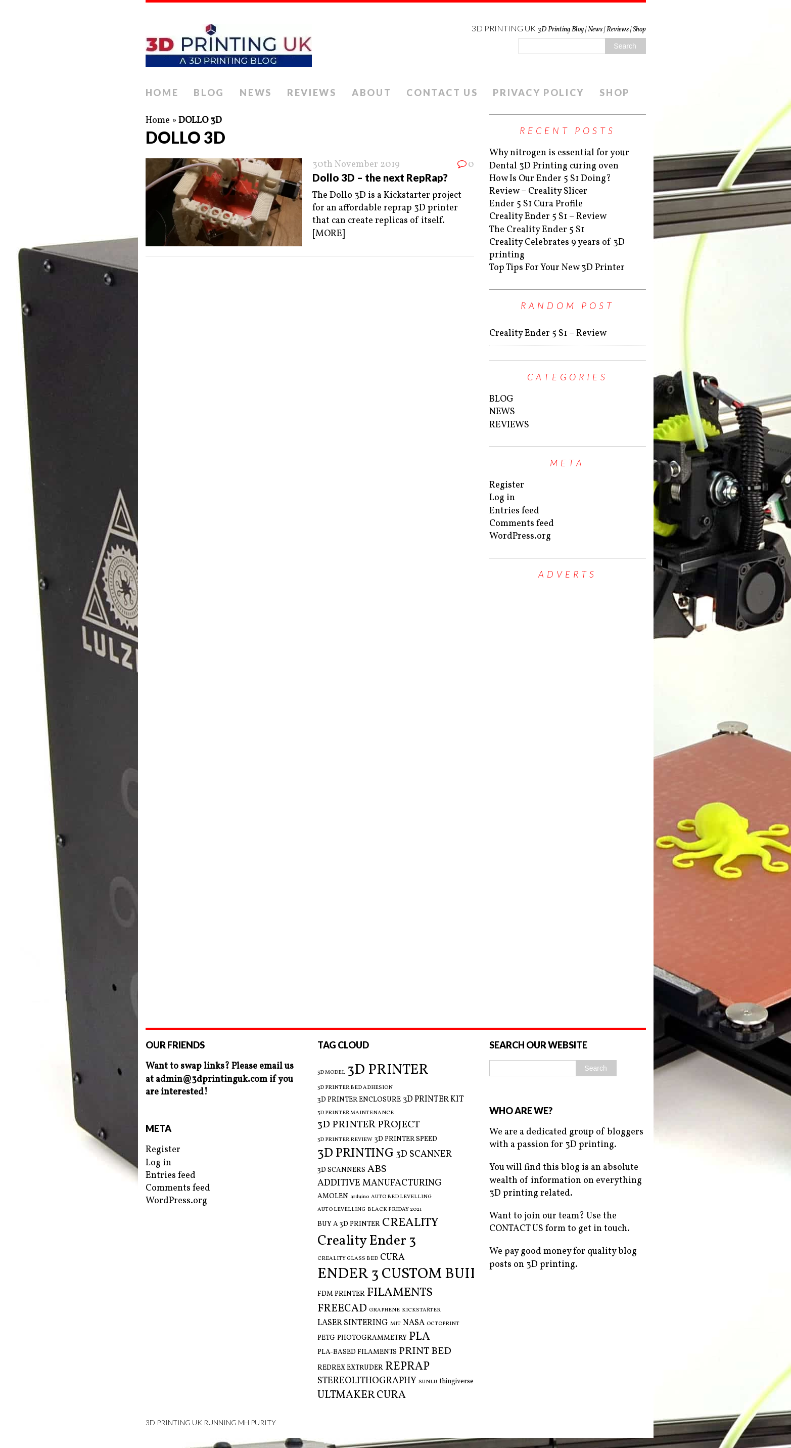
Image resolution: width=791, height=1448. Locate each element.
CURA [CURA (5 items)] (392, 1257)
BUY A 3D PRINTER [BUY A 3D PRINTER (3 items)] (348, 1224)
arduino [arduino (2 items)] (359, 1197)
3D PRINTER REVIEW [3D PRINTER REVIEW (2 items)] (345, 1140)
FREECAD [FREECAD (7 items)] (342, 1308)
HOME (162, 92)
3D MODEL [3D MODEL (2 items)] (331, 1072)
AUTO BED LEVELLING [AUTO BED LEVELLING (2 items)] (401, 1197)
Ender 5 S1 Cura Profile (536, 204)
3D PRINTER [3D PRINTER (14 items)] (388, 1070)
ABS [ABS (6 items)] (377, 1169)
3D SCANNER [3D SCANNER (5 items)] (424, 1154)
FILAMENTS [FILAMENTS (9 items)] (400, 1293)
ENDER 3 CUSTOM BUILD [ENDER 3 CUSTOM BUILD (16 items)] (403, 1274)
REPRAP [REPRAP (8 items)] (407, 1367)
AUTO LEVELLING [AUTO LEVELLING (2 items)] (341, 1209)
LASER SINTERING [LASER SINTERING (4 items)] (352, 1323)
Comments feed (521, 523)
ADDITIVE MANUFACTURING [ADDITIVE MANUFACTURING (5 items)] (379, 1183)
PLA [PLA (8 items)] (419, 1337)
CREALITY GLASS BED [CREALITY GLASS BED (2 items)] (347, 1258)
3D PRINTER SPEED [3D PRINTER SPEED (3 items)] (406, 1139)
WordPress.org (520, 536)
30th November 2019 (356, 164)
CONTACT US (442, 92)
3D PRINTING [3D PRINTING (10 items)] (355, 1153)
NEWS (256, 92)
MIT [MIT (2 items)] (395, 1324)
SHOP (614, 92)
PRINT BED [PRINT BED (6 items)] (425, 1351)
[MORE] (328, 234)
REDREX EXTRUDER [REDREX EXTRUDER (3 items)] (350, 1368)
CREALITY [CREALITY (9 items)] (410, 1223)
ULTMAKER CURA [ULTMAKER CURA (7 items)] (361, 1395)
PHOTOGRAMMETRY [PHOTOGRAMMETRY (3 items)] (372, 1338)
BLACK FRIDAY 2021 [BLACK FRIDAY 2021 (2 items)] (394, 1209)
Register (506, 485)
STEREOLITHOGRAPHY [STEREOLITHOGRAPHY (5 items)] (366, 1381)
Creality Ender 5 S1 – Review (548, 216)
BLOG (209, 92)
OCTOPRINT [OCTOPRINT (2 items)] (443, 1324)
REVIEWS (312, 92)
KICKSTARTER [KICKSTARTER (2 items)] (421, 1310)
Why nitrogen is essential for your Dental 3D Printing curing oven (559, 159)
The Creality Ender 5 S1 (536, 230)
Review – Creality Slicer (538, 191)
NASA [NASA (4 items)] (414, 1323)
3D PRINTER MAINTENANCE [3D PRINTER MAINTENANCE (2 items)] (355, 1113)
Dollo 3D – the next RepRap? (380, 177)
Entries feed (514, 511)
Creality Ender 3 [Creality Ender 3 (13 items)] (366, 1241)
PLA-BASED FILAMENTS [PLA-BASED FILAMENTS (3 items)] (357, 1352)
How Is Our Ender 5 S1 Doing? (550, 178)
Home (158, 120)
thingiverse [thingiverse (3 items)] (456, 1381)
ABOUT (372, 92)
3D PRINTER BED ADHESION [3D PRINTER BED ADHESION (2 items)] (355, 1087)
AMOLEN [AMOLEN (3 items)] (332, 1196)
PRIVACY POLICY (538, 92)
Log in (502, 498)
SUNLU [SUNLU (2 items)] (427, 1382)
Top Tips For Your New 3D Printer (557, 267)
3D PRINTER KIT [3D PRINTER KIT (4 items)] (433, 1099)
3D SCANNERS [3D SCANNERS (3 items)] (341, 1170)
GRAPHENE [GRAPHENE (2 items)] (384, 1310)
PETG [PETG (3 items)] (326, 1338)
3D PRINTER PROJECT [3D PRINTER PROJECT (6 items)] (368, 1125)
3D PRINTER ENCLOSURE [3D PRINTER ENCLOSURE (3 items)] (359, 1100)
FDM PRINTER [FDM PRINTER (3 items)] (341, 1294)
